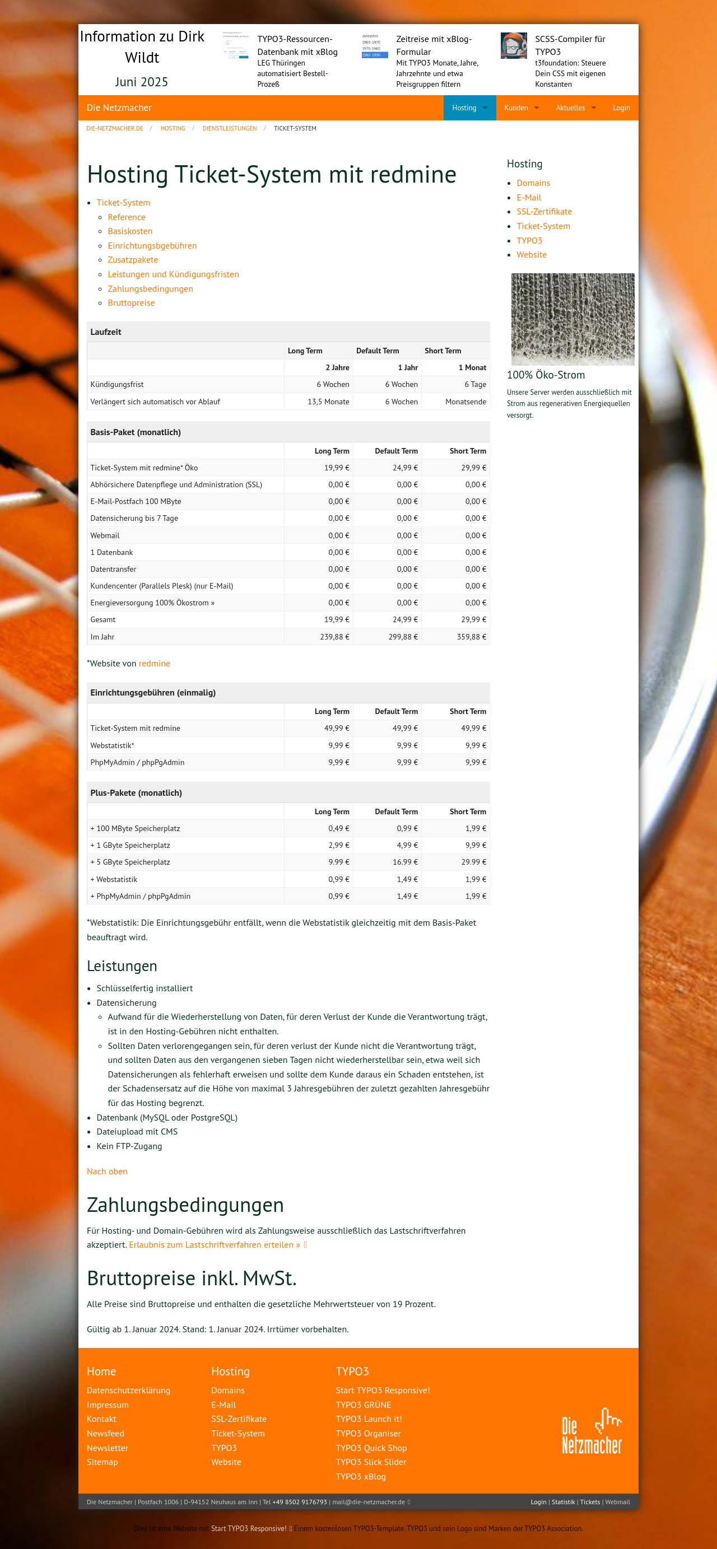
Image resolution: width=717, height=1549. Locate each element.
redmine (154, 663)
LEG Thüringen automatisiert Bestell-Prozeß (293, 73)
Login (539, 1501)
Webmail (618, 1501)
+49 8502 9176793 (300, 1501)
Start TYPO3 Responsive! (249, 1528)
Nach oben (107, 1171)
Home (102, 1371)
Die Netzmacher (119, 107)
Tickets (590, 1501)
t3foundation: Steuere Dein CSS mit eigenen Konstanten (571, 73)
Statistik (563, 1501)
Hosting (230, 1371)
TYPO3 (352, 1371)
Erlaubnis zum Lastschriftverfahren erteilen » (214, 1244)
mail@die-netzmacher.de (368, 1501)
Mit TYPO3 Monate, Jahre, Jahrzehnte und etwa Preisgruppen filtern (437, 73)
